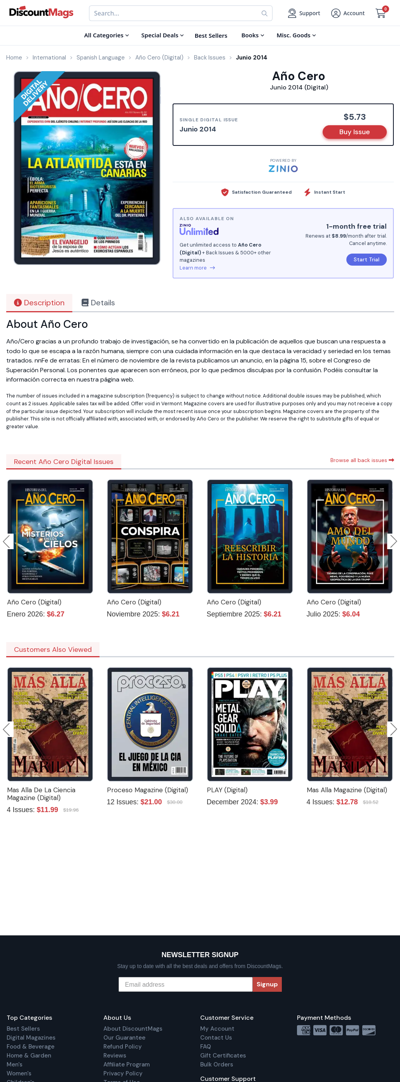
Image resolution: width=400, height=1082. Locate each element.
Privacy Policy (123, 1073)
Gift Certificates (223, 1055)
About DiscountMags (132, 1029)
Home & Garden (29, 1055)
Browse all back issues (362, 460)
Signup (267, 984)
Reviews (114, 1055)
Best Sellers (23, 1029)
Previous (7, 541)
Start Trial (366, 259)
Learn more (197, 267)
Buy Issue (354, 132)
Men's (15, 1064)
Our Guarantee (124, 1038)
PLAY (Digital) (227, 790)
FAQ (205, 1046)
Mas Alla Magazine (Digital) (347, 790)
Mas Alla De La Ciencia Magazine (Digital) (41, 794)
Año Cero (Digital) (34, 602)
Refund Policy (122, 1046)
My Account (217, 1029)
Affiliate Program (126, 1064)
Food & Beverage (30, 1046)
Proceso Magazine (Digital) (147, 790)
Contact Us (216, 1038)
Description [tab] (39, 303)
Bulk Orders (216, 1064)
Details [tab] (98, 303)
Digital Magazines (31, 1038)
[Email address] (186, 984)
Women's (19, 1073)
